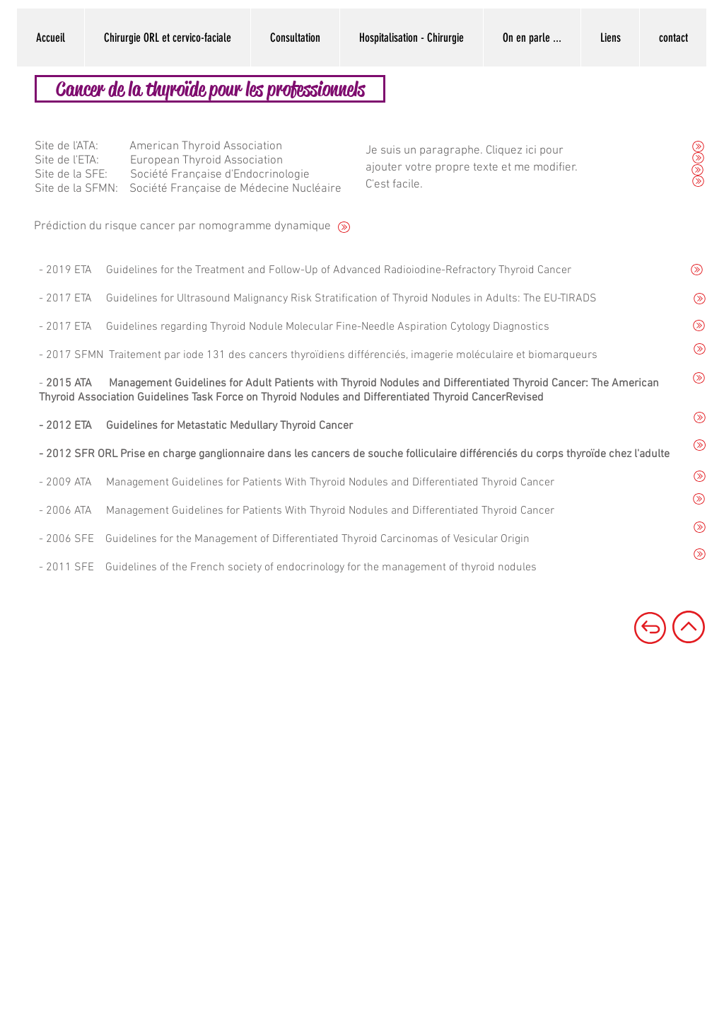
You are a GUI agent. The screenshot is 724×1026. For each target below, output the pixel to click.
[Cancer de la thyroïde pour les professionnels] (210, 89)
